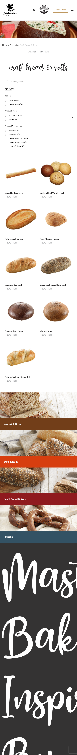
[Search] (34, 10)
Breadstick (14, 134)
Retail (13, 119)
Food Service (60, 9)
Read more (11, 197)
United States (16, 104)
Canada (14, 100)
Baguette (14, 130)
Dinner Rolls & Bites (18, 142)
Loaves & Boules (17, 146)
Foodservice (15, 115)
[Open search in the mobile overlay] (38, 81)
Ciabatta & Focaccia (18, 138)
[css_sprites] (44, 9)
